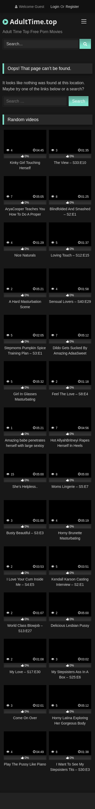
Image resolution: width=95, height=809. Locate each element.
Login (54, 7)
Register (72, 7)
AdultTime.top (30, 21)
